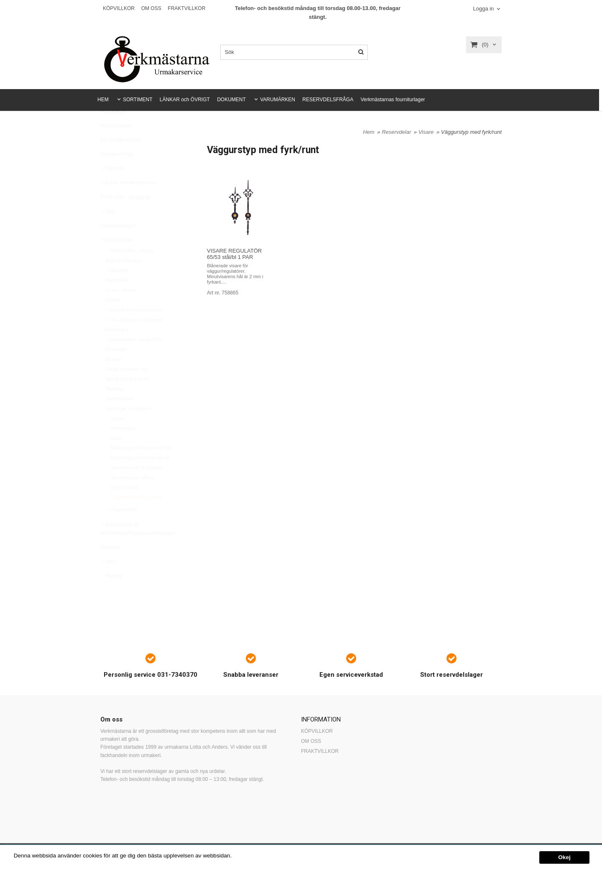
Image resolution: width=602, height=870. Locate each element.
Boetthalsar (117, 299)
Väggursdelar (121, 529)
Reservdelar (116, 260)
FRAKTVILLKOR (186, 8)
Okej (564, 857)
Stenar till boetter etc (126, 389)
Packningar (116, 349)
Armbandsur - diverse (129, 270)
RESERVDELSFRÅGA (327, 99)
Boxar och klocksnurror (128, 202)
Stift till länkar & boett (126, 398)
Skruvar (113, 378)
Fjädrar (112, 319)
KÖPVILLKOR (119, 8)
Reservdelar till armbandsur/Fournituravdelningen (138, 548)
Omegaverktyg (116, 174)
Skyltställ (110, 567)
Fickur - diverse (121, 309)
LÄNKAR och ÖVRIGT (185, 99)
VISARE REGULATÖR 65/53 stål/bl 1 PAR (234, 254)
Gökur (116, 458)
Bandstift (116, 290)
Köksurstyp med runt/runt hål (139, 477)
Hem (368, 132)
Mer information (253, 855)
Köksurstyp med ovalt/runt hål (140, 467)
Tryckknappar (119, 418)
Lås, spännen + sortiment (133, 339)
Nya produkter (116, 145)
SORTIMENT (137, 99)
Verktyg (111, 596)
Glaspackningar (117, 245)
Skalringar (115, 368)
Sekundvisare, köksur (132, 497)
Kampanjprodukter (120, 160)
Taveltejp (114, 408)
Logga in (483, 8)
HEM (103, 99)
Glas (108, 231)
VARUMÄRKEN (277, 99)
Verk (107, 581)
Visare (114, 438)
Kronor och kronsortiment (133, 329)
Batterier (112, 188)
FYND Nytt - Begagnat (125, 217)
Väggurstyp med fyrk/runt (136, 516)
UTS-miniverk (124, 507)
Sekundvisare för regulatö (136, 487)
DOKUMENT (231, 99)
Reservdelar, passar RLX (133, 359)
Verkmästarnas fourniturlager (393, 99)
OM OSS (151, 8)
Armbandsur (122, 447)
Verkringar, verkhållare (128, 428)
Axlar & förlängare (123, 280)
